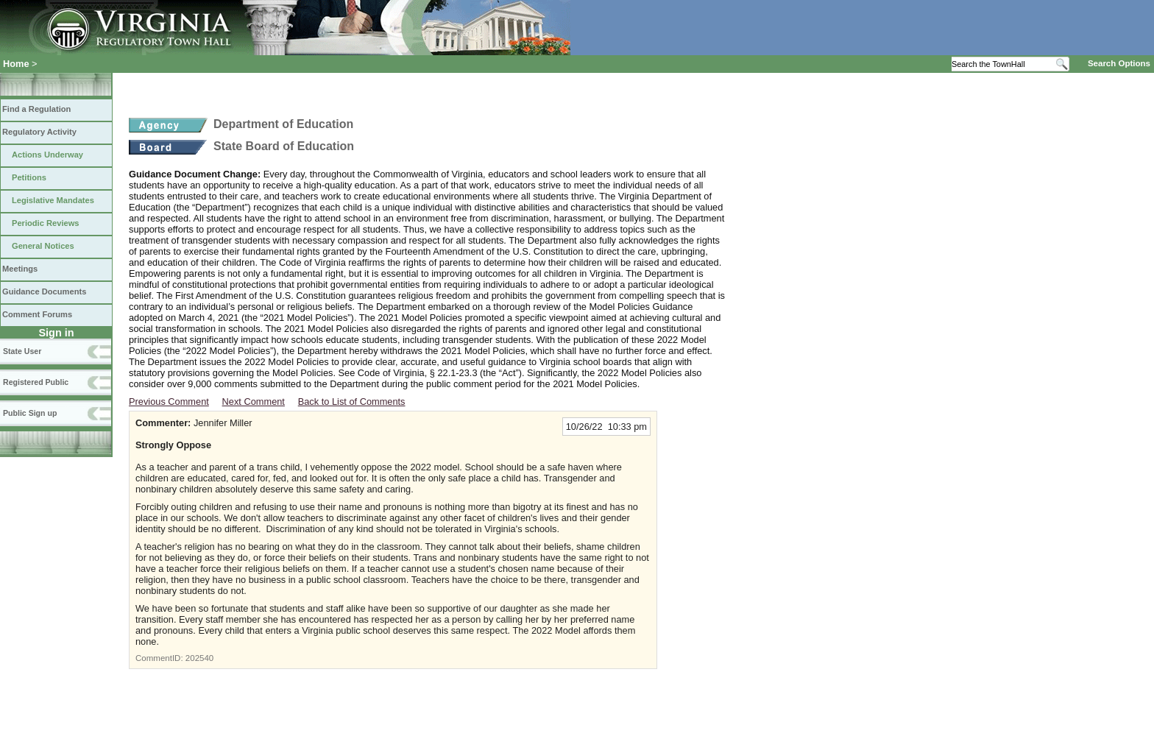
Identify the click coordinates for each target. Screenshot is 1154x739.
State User (22, 351)
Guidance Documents (44, 291)
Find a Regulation (36, 109)
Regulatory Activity (39, 131)
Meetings (20, 268)
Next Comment (253, 401)
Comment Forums (37, 314)
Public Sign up (30, 413)
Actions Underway (47, 154)
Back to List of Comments (352, 401)
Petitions (29, 177)
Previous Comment (169, 401)
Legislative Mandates (53, 200)
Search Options (1119, 63)
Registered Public (35, 382)
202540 (199, 658)
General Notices (43, 245)
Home (16, 63)
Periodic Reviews (45, 223)
